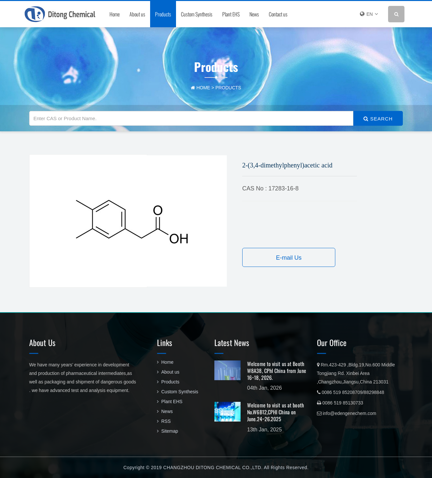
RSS (164, 421)
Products (163, 14)
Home (114, 14)
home (203, 87)
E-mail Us (289, 257)
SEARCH (378, 118)
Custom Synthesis (196, 14)
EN (369, 14)
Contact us (278, 14)
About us (137, 14)
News (254, 14)
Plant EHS (231, 14)
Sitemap (167, 431)
